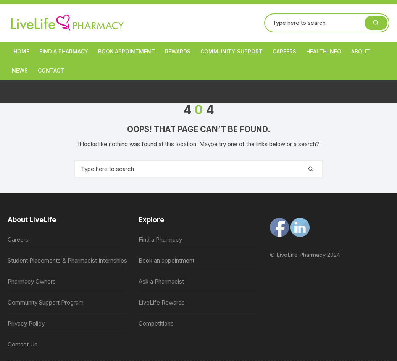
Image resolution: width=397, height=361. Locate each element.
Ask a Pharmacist (161, 281)
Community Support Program (46, 302)
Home (21, 51)
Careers (284, 51)
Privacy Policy (26, 323)
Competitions (156, 323)
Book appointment (126, 51)
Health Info (323, 51)
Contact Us (22, 344)
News (20, 70)
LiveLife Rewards (162, 302)
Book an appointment (166, 260)
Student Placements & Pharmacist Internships (67, 260)
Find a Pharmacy (63, 51)
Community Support (231, 51)
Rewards (177, 51)
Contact (51, 70)
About (360, 51)
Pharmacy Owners (32, 281)
